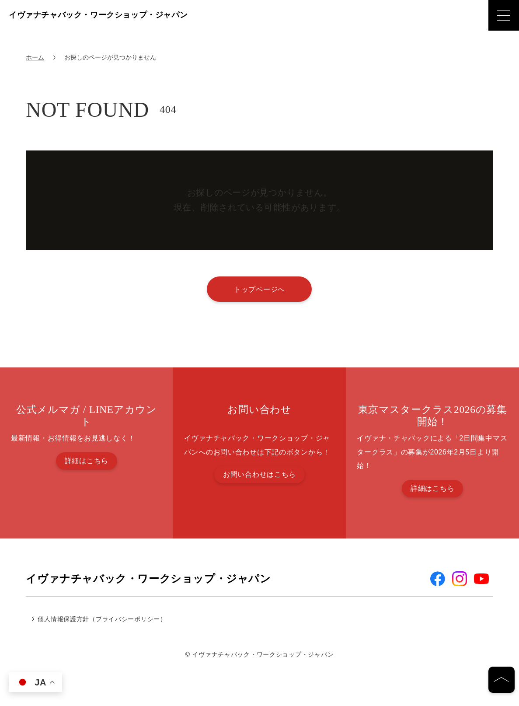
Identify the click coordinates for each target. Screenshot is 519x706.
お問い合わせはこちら (259, 474)
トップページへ (259, 289)
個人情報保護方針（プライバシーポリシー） (102, 618)
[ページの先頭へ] (501, 680)
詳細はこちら (86, 461)
